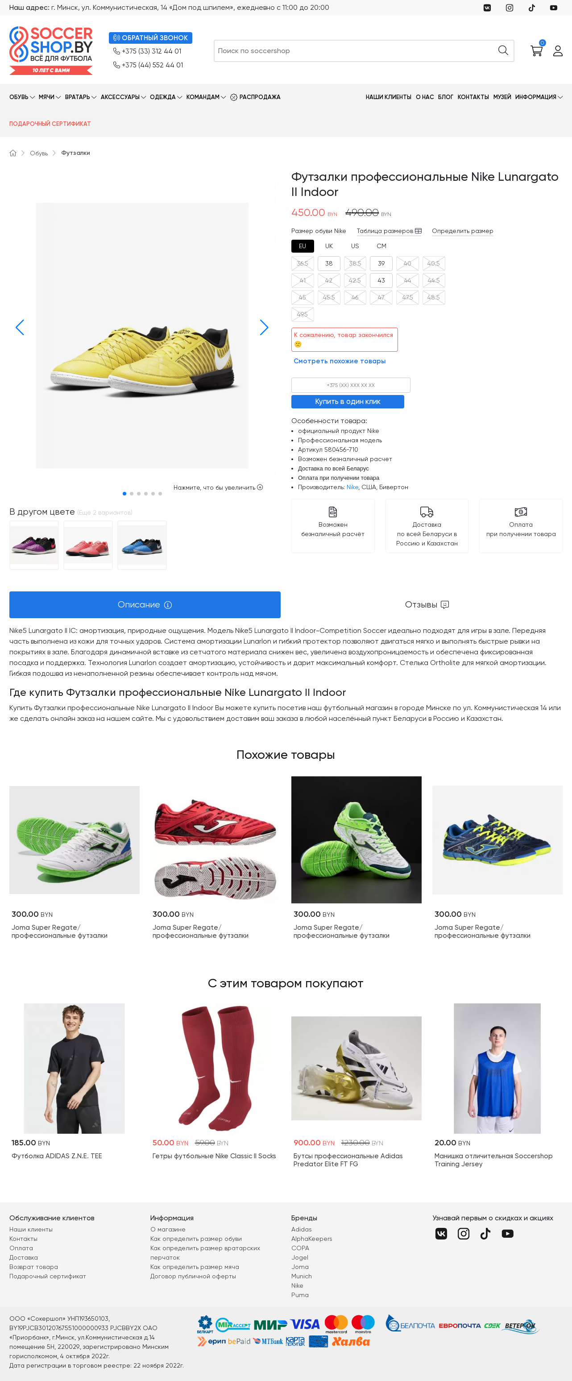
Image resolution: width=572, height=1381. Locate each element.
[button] (18, 328)
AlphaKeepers (311, 1238)
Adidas (301, 1229)
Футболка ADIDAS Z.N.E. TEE (57, 1156)
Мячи (46, 97)
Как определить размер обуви (196, 1238)
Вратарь (77, 97)
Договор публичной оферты (193, 1276)
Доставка (23, 1257)
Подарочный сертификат (50, 124)
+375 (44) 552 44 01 (148, 65)
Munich (301, 1276)
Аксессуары (120, 97)
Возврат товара (33, 1266)
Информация (535, 97)
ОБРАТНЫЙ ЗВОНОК (150, 38)
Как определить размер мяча (194, 1266)
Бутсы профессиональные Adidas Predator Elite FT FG (348, 1160)
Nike (352, 487)
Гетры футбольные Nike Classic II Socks (214, 1156)
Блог (445, 97)
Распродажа (260, 97)
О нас (425, 97)
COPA (300, 1248)
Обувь (19, 97)
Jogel (299, 1257)
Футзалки (75, 153)
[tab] (303, 246)
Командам (203, 97)
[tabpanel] (286, 674)
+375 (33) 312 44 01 (147, 51)
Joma (300, 1266)
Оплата (21, 1248)
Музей (502, 97)
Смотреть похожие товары (340, 361)
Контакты (473, 97)
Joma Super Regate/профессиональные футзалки (60, 931)
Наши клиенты (388, 97)
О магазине (168, 1229)
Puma (300, 1294)
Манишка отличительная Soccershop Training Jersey (494, 1160)
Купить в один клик (348, 401)
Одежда (163, 97)
